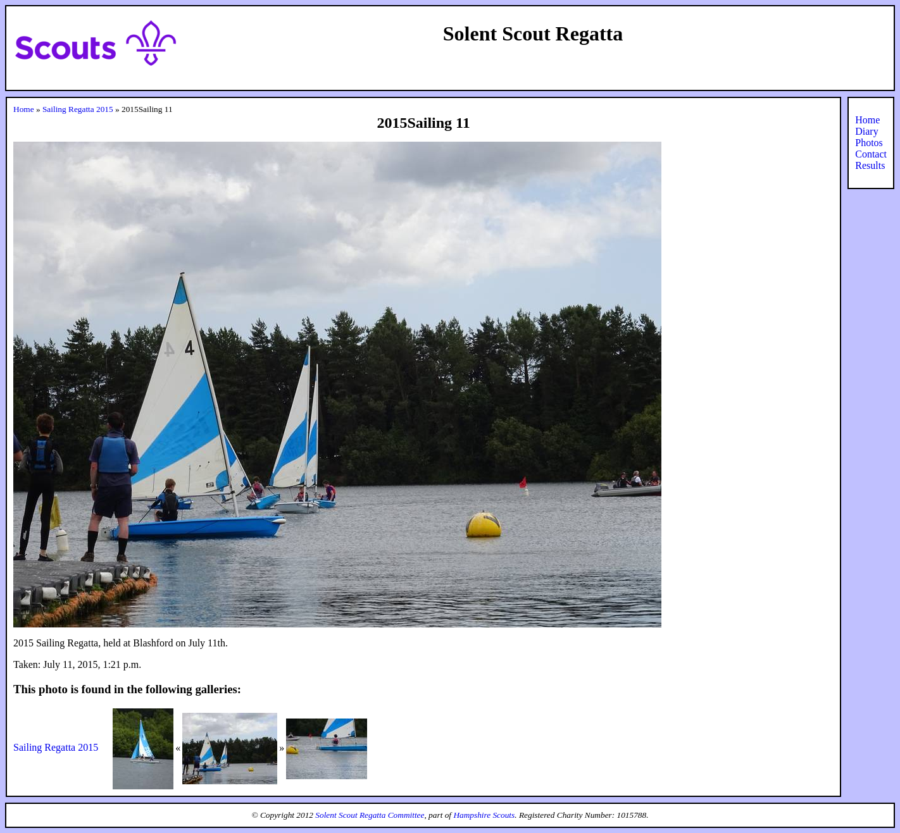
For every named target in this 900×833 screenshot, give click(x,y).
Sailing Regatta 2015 (77, 109)
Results (870, 165)
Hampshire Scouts (484, 815)
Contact (871, 154)
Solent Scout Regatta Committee (369, 815)
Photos (869, 142)
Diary (866, 131)
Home (23, 109)
